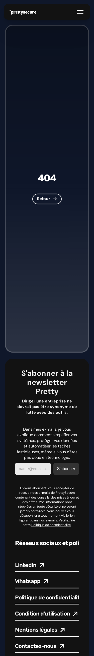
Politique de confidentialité (51, 525)
